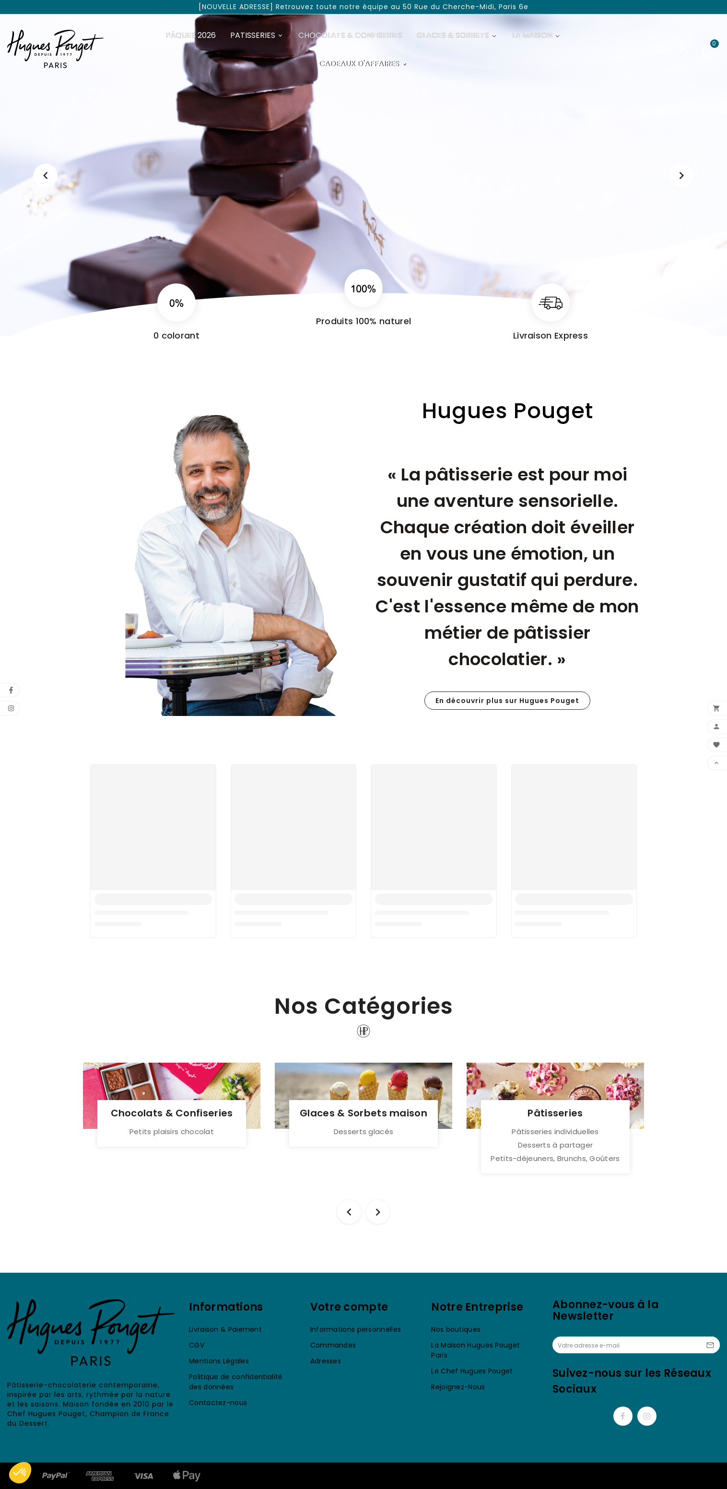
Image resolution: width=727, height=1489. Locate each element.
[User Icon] (683, 49)
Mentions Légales (219, 1361)
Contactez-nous (218, 1402)
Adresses (325, 1361)
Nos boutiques (456, 1329)
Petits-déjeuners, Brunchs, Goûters (555, 1158)
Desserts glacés (364, 1131)
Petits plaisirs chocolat (171, 1131)
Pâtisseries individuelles (555, 1131)
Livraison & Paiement (225, 1329)
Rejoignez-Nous (458, 1387)
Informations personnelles (355, 1329)
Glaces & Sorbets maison (363, 1113)
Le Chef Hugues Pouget (472, 1371)
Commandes (333, 1345)
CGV (196, 1345)
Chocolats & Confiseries (172, 1113)
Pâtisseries (555, 1113)
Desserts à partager (555, 1145)
